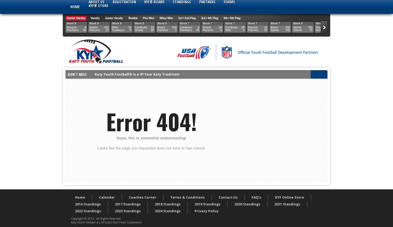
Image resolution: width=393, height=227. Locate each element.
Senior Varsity (76, 18)
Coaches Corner (142, 197)
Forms (229, 2)
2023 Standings (128, 211)
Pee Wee (148, 18)
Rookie (133, 18)
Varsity (95, 18)
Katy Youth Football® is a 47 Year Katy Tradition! (137, 74)
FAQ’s (256, 197)
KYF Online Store (289, 197)
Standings (182, 2)
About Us (97, 2)
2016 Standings (88, 204)
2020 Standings (247, 204)
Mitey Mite (166, 18)
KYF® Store (98, 6)
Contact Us (228, 197)
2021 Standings (287, 204)
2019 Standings (208, 204)
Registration (124, 2)
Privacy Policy (207, 211)
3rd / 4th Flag (209, 18)
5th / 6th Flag (232, 18)
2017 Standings (128, 204)
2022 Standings (88, 211)
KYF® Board (154, 2)
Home (75, 6)
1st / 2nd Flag (187, 18)
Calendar (107, 197)
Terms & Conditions (187, 197)
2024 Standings (168, 211)
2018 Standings (168, 204)
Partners (207, 2)
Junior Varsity (114, 18)
